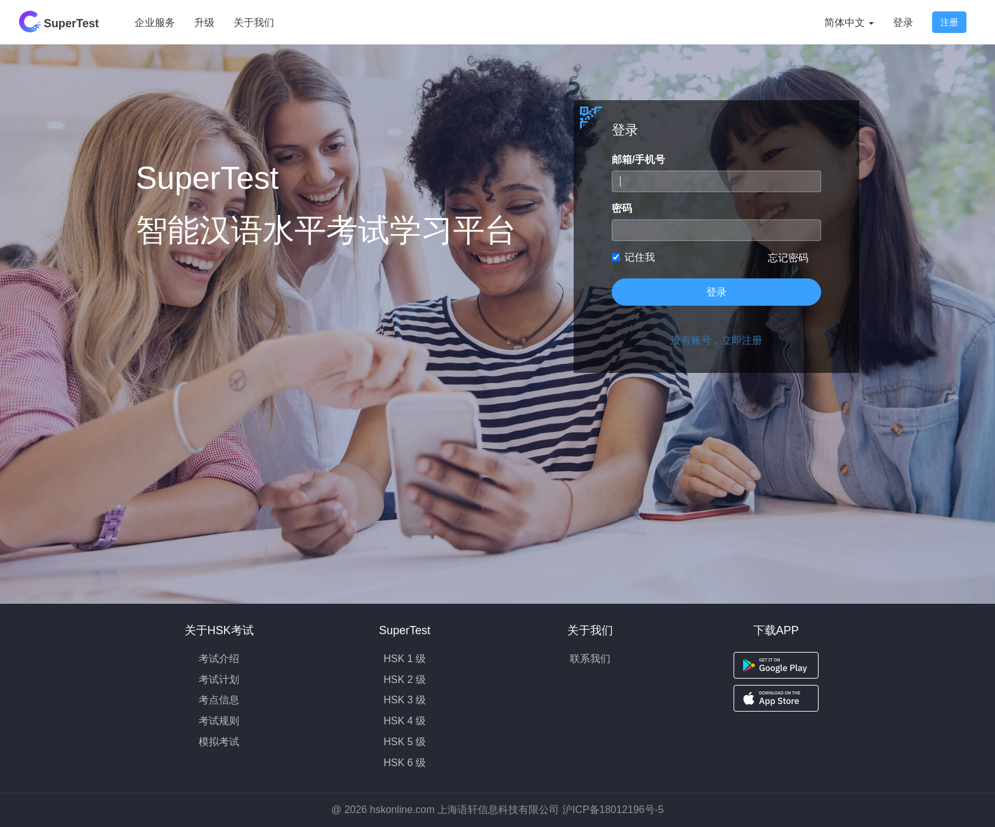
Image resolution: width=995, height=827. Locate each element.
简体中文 (849, 22)
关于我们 (254, 22)
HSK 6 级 (404, 762)
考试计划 (219, 679)
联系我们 (590, 658)
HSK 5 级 (404, 741)
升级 (204, 22)
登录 (903, 22)
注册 (949, 22)
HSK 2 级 (404, 679)
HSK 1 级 (404, 658)
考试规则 (219, 720)
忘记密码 (788, 257)
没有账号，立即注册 (716, 340)
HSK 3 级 (404, 699)
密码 (622, 208)
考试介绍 (219, 658)
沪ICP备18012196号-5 (613, 809)
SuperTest (59, 21)
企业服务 (155, 22)
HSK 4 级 (404, 720)
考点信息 (219, 699)
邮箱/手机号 (638, 159)
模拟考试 (219, 741)
